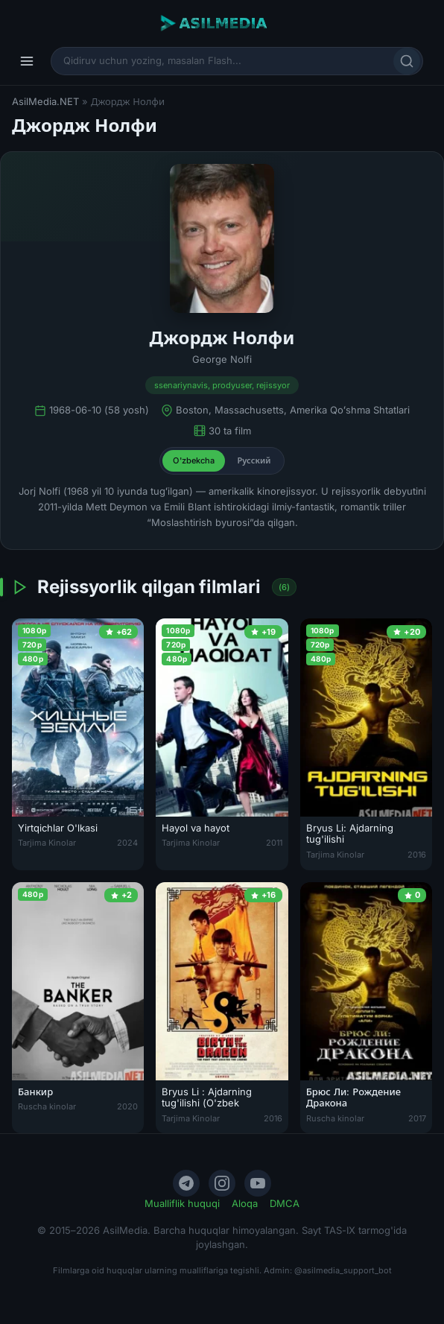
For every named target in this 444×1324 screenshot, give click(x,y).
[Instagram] (222, 1183)
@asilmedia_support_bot (343, 1270)
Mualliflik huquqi (182, 1203)
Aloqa (245, 1203)
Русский (253, 460)
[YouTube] (257, 1183)
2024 (127, 842)
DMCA (284, 1203)
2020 (127, 1106)
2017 (417, 1118)
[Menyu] (27, 61)
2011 (274, 842)
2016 (416, 854)
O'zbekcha (194, 460)
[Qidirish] (406, 61)
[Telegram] (186, 1183)
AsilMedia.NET (45, 101)
